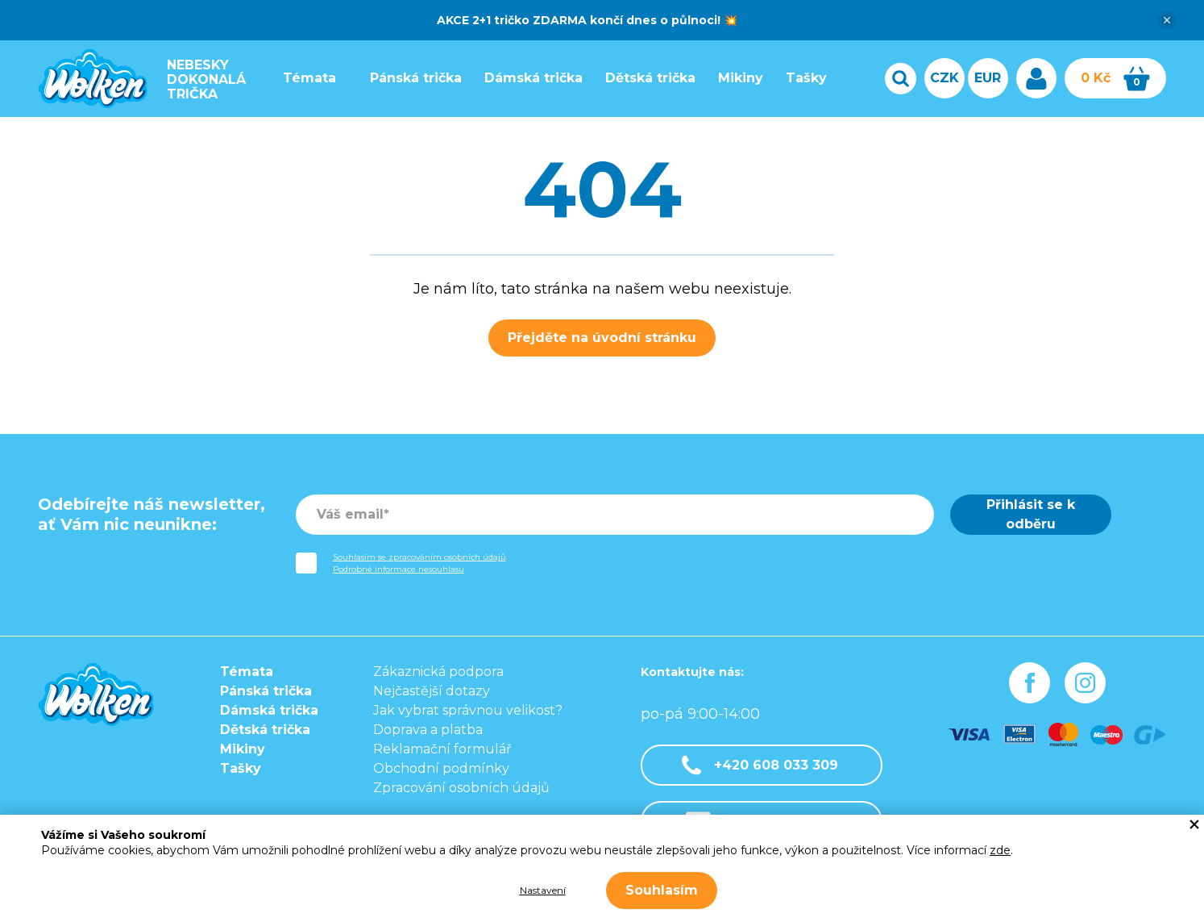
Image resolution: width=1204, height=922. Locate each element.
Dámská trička (529, 78)
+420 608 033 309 (760, 765)
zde (1000, 850)
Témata (305, 78)
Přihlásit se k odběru (1030, 514)
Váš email (350, 514)
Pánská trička (412, 78)
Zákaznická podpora (438, 671)
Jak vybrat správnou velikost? (468, 710)
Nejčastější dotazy (431, 691)
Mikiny (736, 78)
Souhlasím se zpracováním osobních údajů (419, 557)
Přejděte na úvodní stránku (602, 337)
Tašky (802, 78)
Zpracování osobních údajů (461, 787)
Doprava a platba (428, 729)
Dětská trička (646, 78)
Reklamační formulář (442, 749)
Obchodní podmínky (441, 768)
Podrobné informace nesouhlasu (398, 569)
